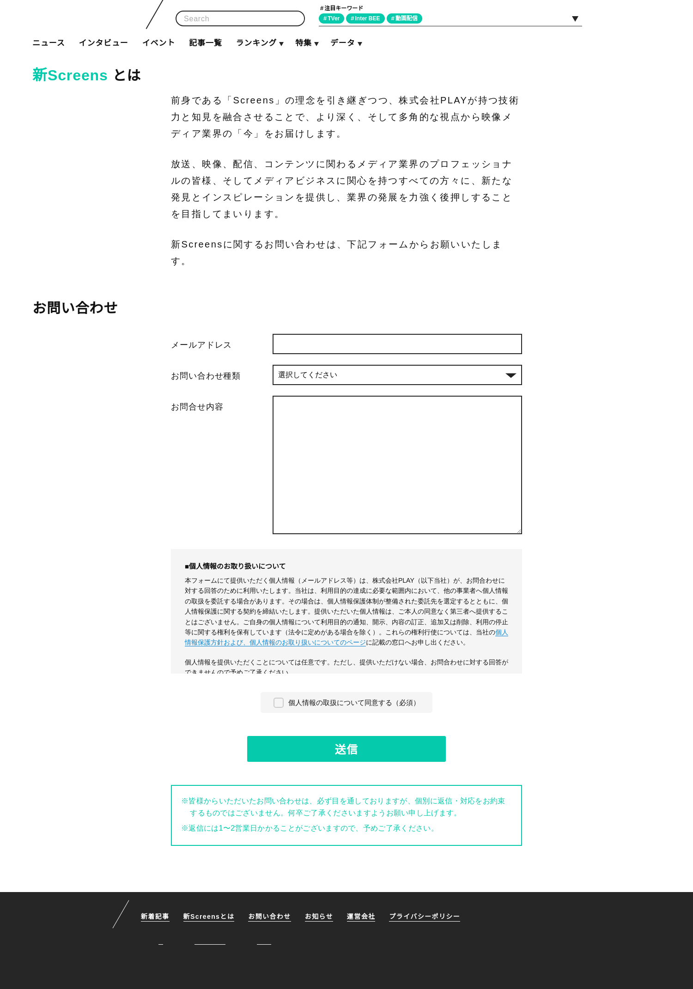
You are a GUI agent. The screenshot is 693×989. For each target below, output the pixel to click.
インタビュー (103, 43)
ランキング (256, 43)
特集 (303, 43)
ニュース (48, 43)
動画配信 (410, 18)
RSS (650, 18)
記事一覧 (205, 43)
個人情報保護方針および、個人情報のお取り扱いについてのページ (346, 636)
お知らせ (320, 917)
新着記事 (155, 917)
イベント (158, 43)
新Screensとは (209, 917)
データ (342, 43)
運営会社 (363, 917)
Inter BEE (370, 18)
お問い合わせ (271, 917)
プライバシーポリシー (426, 917)
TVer (334, 18)
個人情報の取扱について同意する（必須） (354, 702)
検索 (295, 18)
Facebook (629, 18)
